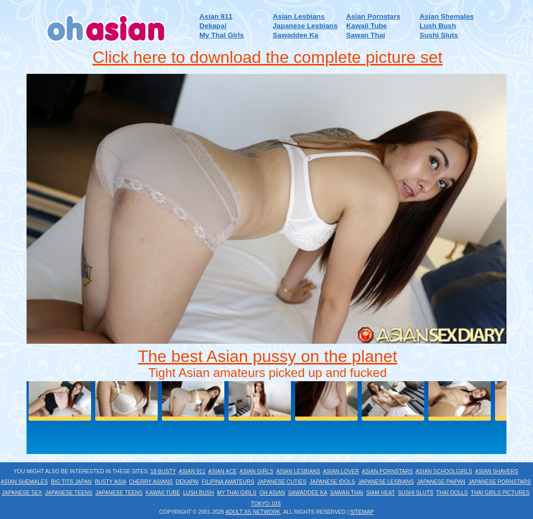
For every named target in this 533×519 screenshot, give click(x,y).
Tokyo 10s (266, 504)
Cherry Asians (151, 482)
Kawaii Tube (366, 26)
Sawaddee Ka (296, 35)
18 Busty (163, 471)
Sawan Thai (365, 35)
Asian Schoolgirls (443, 471)
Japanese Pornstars (499, 482)
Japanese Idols (333, 482)
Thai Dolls (452, 493)
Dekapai (212, 26)
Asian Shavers (496, 471)
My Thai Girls (221, 35)
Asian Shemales (447, 16)
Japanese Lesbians (305, 26)
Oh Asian (272, 493)
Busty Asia (110, 482)
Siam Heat (380, 493)
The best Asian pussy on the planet (267, 356)
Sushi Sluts (439, 35)
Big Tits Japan (71, 482)
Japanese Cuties (282, 482)
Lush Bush (438, 26)
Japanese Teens (69, 493)
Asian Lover (341, 471)
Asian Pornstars (373, 16)
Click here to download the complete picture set (267, 57)
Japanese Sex (22, 493)
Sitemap (362, 512)
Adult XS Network (253, 512)
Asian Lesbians (299, 16)
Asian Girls (256, 471)
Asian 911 (215, 16)
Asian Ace (222, 471)
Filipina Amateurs (228, 482)
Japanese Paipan (441, 482)
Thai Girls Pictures (500, 493)
